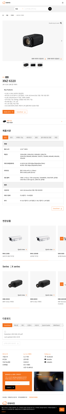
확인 (62, 410)
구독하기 (10, 387)
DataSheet (21, 112)
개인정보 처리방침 (17, 377)
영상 (5, 137)
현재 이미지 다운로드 (39, 58)
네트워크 (29, 137)
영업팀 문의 (8, 112)
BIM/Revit (56, 325)
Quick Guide (46, 325)
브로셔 (37, 325)
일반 (36, 137)
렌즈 (11, 137)
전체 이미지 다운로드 (54, 58)
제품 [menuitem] (16, 9)
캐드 (22, 325)
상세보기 (4, 411)
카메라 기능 (19, 137)
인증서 (29, 325)
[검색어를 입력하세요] (36, 9)
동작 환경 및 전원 (46, 137)
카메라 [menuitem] (12, 15)
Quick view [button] (22, 249)
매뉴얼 (16, 325)
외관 (56, 137)
